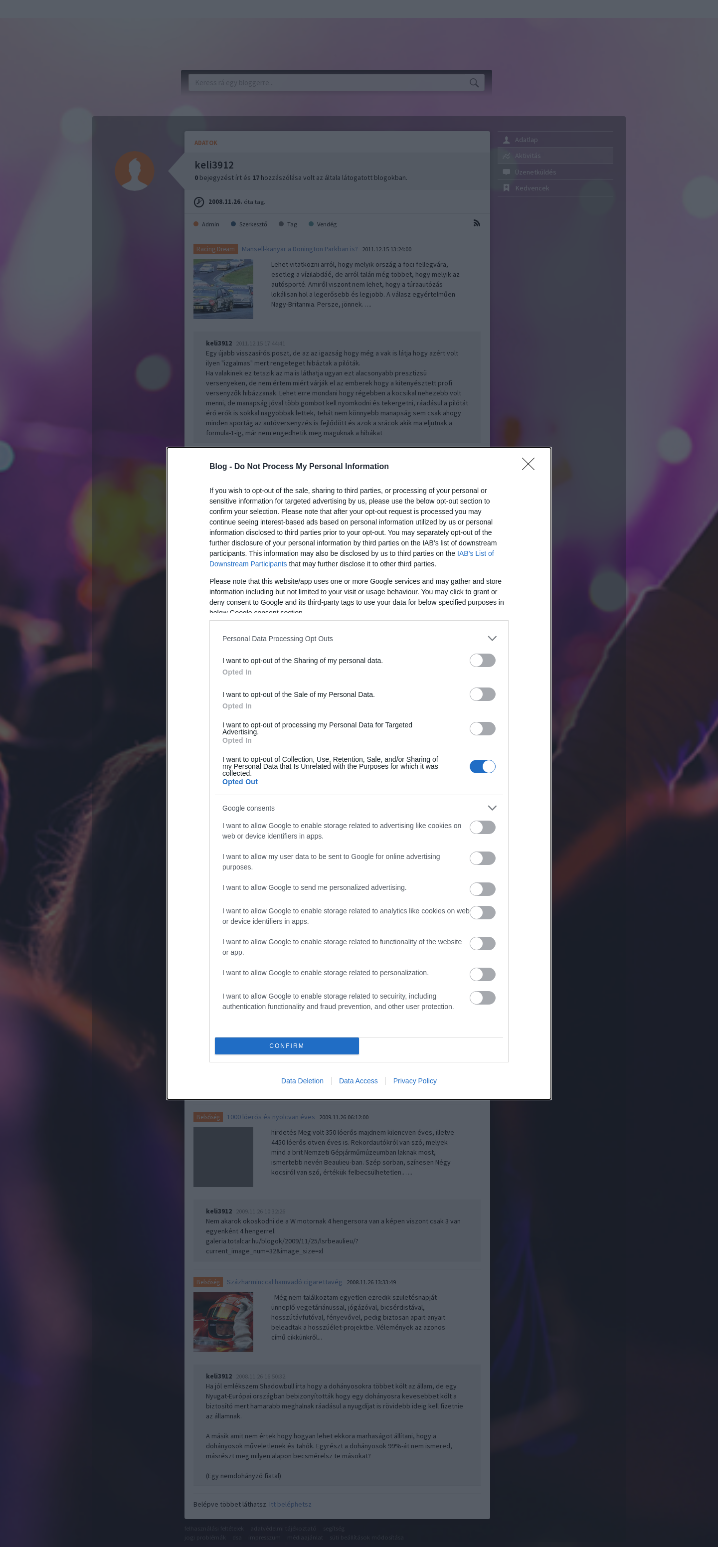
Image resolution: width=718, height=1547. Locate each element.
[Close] (531, 467)
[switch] (483, 660)
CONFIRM (287, 1046)
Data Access (358, 1081)
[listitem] (359, 638)
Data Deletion (302, 1081)
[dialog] (359, 773)
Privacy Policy (415, 1081)
